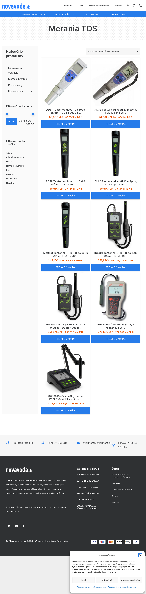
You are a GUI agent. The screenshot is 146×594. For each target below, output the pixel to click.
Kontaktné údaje (85, 499)
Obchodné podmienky (87, 487)
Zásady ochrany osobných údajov (122, 587)
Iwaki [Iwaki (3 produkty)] (8, 170)
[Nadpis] (24, 526)
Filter (11, 121)
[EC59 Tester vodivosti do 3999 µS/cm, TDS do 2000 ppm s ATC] (65, 164)
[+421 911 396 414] (44, 443)
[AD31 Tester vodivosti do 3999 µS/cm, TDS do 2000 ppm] (65, 93)
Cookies (116, 483)
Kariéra (115, 502)
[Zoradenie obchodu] (113, 51)
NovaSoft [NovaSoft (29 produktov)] (10, 183)
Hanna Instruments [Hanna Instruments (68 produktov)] (15, 165)
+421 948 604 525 (23, 443)
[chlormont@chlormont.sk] (80, 443)
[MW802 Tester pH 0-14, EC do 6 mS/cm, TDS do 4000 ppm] (65, 307)
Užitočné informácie (122, 490)
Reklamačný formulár (88, 493)
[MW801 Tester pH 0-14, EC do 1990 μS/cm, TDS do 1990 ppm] (115, 236)
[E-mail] (17, 526)
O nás (115, 496)
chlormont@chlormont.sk (97, 443)
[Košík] (140, 5)
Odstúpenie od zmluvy (88, 481)
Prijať (83, 580)
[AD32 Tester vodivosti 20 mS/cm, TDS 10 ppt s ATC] (115, 93)
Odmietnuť (107, 580)
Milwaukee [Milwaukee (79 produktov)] (11, 178)
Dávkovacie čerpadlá (15, 70)
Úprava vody (15, 91)
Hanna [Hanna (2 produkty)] (9, 161)
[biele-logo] (19, 469)
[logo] (16, 6)
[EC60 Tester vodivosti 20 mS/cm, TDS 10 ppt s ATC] (115, 164)
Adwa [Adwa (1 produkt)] (9, 153)
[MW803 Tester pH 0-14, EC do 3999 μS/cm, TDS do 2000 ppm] (65, 236)
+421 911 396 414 (57, 443)
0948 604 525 (12, 511)
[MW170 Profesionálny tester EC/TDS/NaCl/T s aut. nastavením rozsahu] (65, 379)
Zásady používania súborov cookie (91, 587)
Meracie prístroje (18, 79)
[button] (140, 555)
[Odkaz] (128, 5)
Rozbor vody (15, 85)
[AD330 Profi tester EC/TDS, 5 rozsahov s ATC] (115, 307)
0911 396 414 (34, 507)
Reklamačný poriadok (88, 475)
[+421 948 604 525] (9, 443)
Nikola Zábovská (58, 541)
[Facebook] (9, 526)
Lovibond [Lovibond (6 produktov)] (10, 174)
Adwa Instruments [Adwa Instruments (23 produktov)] (15, 157)
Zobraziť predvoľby (130, 580)
